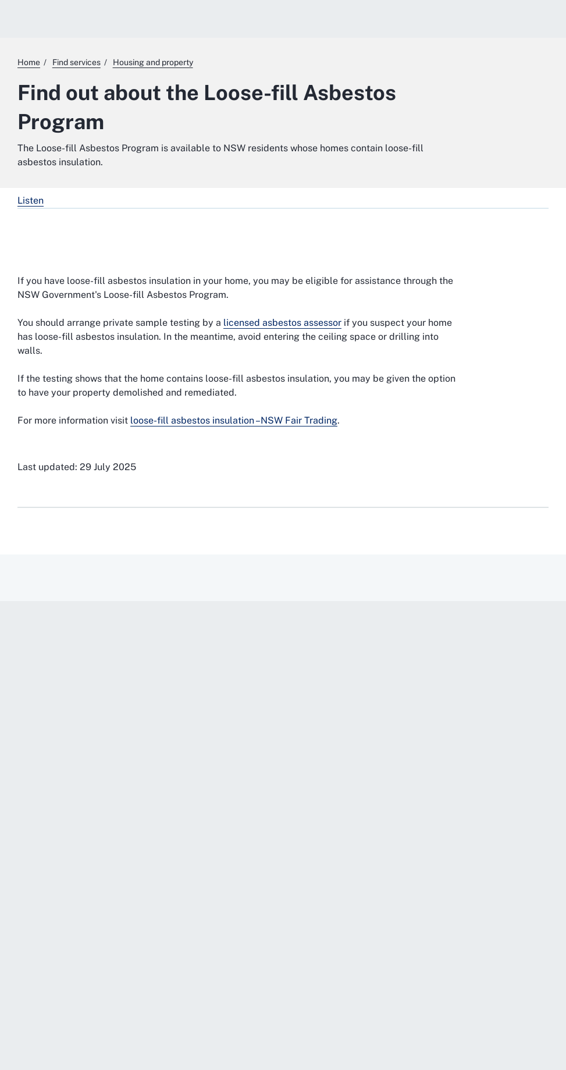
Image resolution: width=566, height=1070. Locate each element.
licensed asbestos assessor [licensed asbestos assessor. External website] (282, 322)
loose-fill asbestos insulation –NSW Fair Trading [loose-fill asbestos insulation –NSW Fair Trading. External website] (233, 420)
